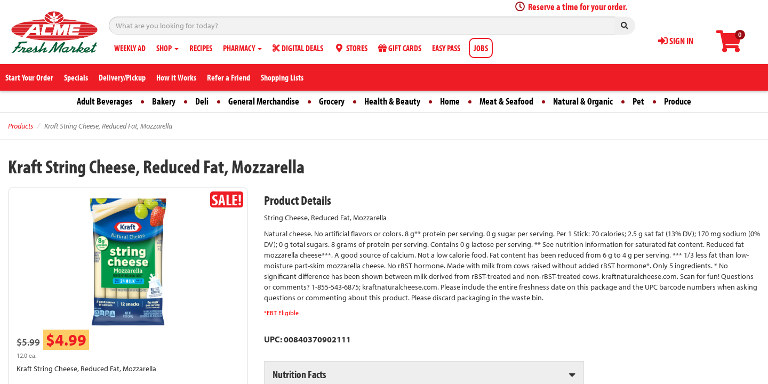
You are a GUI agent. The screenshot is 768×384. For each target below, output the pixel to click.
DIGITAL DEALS (298, 48)
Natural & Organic (583, 101)
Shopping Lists (282, 77)
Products (20, 126)
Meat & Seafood (506, 101)
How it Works (176, 77)
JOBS (481, 48)
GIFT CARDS (399, 48)
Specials (76, 77)
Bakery (163, 101)
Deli (202, 101)
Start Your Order (29, 77)
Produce (677, 101)
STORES (350, 48)
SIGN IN (675, 41)
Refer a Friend (228, 77)
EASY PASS (446, 48)
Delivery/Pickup (122, 77)
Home (450, 101)
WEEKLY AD (130, 48)
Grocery (332, 101)
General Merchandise (263, 101)
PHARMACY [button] (242, 48)
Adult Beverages (104, 101)
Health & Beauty (392, 101)
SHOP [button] (167, 48)
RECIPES (200, 48)
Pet (638, 101)
